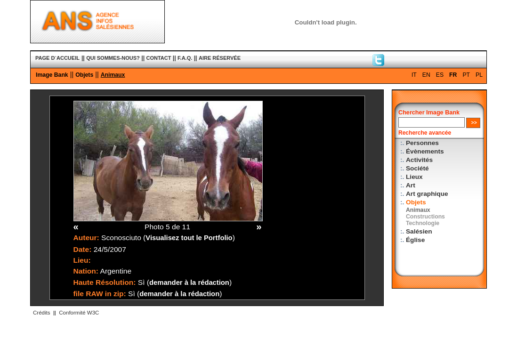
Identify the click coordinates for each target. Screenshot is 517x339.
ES (440, 75)
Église (415, 239)
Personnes (422, 142)
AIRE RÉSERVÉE (220, 58)
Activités (419, 159)
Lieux (414, 176)
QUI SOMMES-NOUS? (113, 58)
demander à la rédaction (189, 282)
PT (466, 75)
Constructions (425, 216)
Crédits (41, 312)
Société (417, 168)
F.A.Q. (185, 58)
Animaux (113, 75)
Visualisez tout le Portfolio (188, 238)
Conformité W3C (79, 312)
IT (414, 75)
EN (426, 75)
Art (410, 185)
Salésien (419, 231)
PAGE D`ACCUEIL (57, 58)
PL (479, 75)
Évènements (425, 151)
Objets (84, 75)
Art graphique (427, 193)
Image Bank (52, 75)
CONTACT (158, 58)
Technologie (422, 223)
